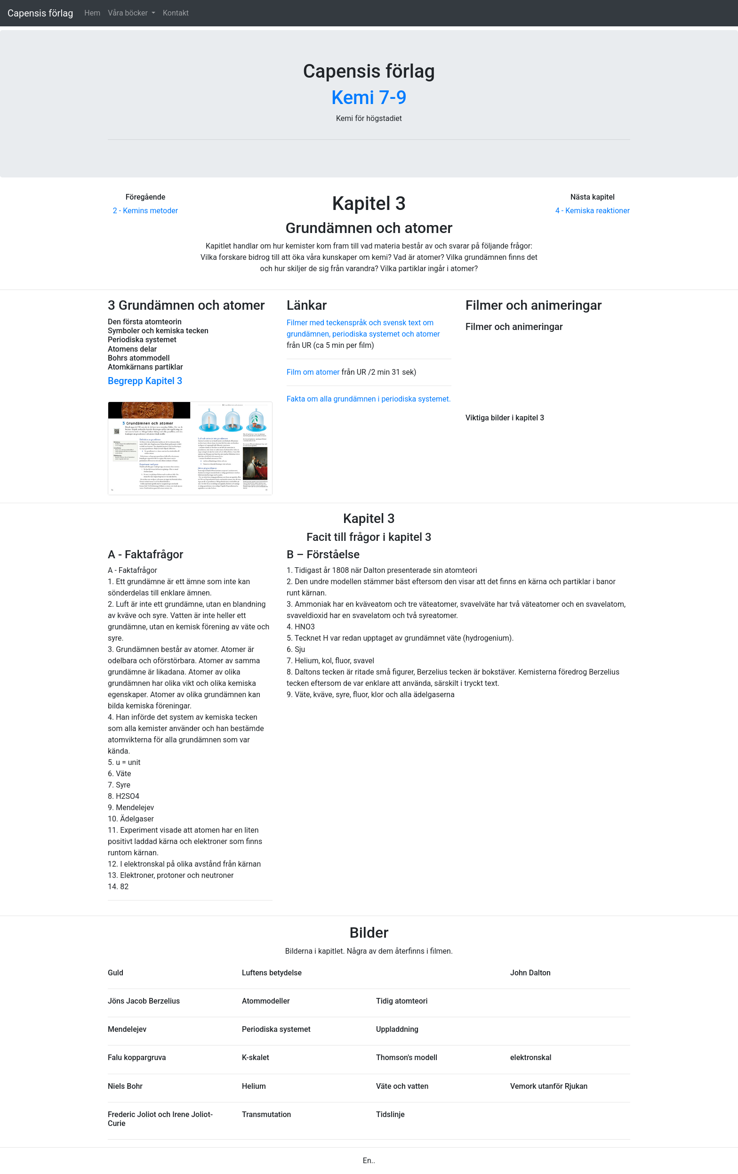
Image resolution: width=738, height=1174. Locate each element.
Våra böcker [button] (129, 12)
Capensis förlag (40, 13)
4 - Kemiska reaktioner (592, 210)
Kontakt (176, 12)
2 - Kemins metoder (145, 210)
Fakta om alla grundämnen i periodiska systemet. (369, 398)
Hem (92, 12)
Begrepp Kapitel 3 (145, 380)
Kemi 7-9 (369, 98)
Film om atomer (313, 372)
